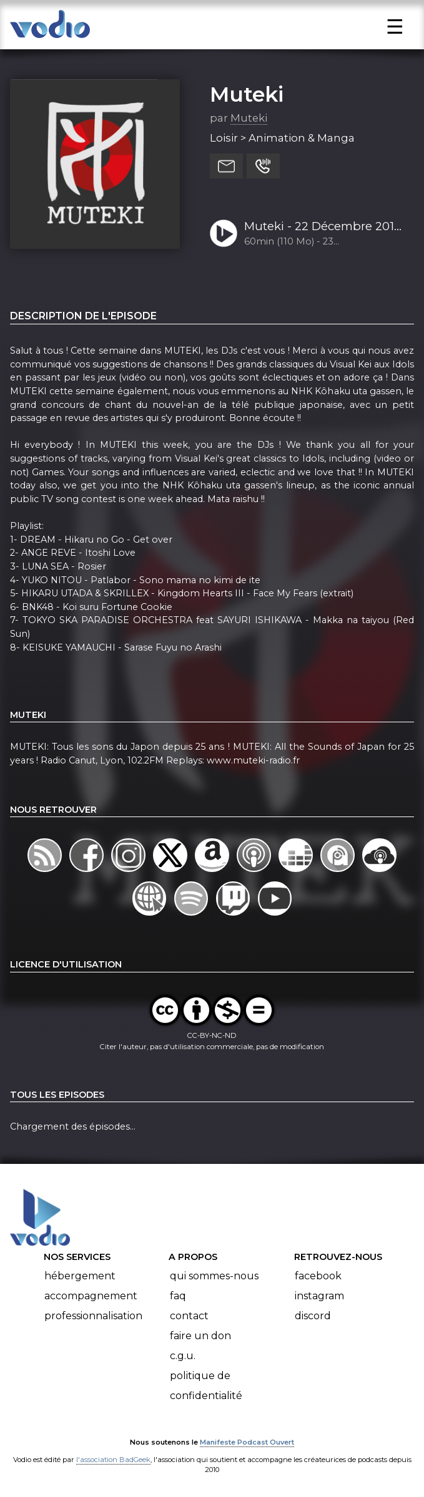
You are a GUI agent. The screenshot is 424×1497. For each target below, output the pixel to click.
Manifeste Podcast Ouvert (247, 1442)
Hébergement (80, 1276)
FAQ (178, 1296)
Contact (189, 1316)
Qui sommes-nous (214, 1276)
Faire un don (200, 1336)
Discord (313, 1316)
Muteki (246, 94)
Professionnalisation (93, 1316)
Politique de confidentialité (206, 1386)
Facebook (318, 1276)
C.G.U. (182, 1356)
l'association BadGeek (113, 1459)
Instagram (319, 1296)
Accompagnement (90, 1296)
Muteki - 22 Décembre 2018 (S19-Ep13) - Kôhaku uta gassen (323, 227)
